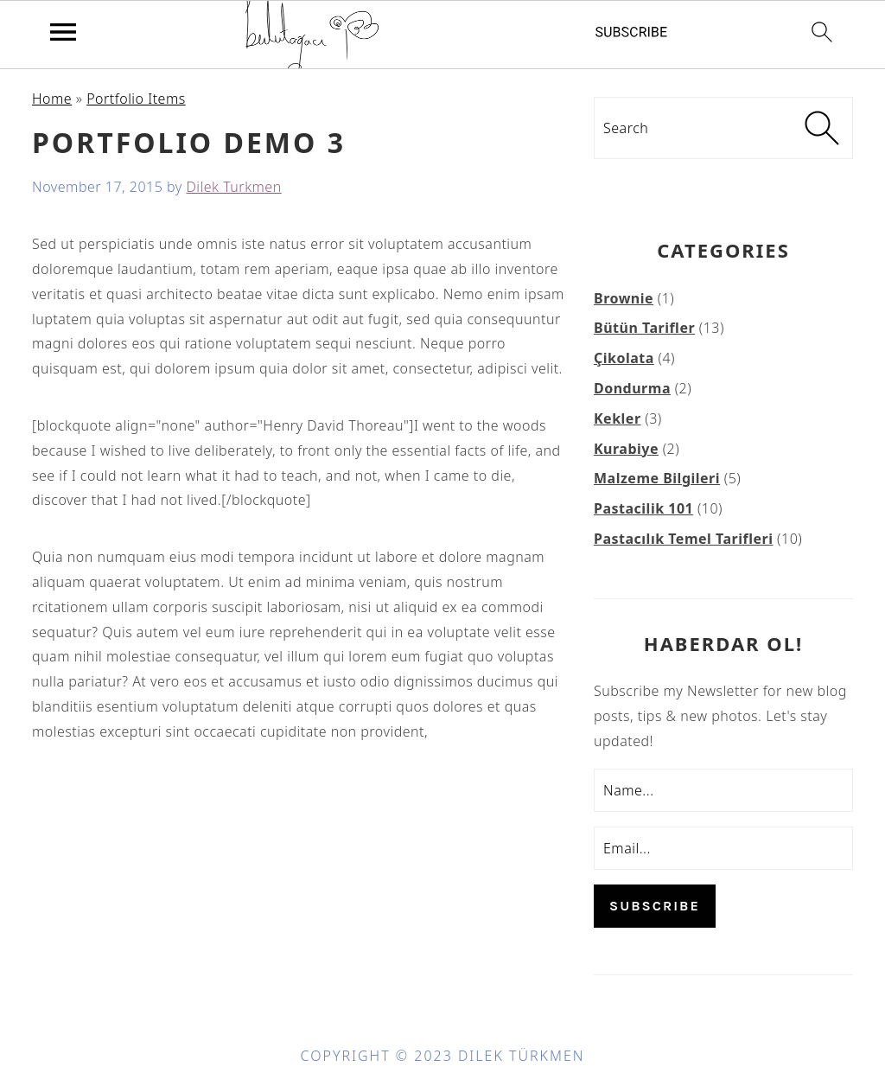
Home (52, 98)
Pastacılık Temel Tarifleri (683, 538)
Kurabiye (626, 448)
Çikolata (624, 357)
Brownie (623, 298)
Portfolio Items (136, 98)
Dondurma (632, 388)
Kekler (617, 418)
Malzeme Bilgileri (657, 478)
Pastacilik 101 (643, 508)
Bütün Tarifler (644, 327)
